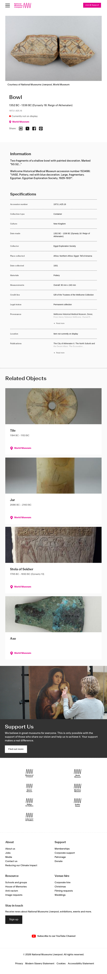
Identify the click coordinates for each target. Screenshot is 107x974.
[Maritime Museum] (78, 788)
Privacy (19, 963)
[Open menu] (7, 5)
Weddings (60, 895)
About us (10, 849)
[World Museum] (78, 773)
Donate (59, 861)
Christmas (60, 887)
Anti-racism (11, 891)
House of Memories (16, 887)
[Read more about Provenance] (75, 319)
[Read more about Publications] (75, 348)
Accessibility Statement (81, 963)
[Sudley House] (78, 802)
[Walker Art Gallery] (29, 802)
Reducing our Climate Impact (21, 865)
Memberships (62, 849)
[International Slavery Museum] (29, 788)
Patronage (60, 857)
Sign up (13, 919)
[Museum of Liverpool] (29, 773)
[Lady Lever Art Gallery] (29, 817)
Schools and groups (16, 882)
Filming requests (64, 891)
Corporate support (65, 853)
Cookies (61, 963)
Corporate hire (62, 882)
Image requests (13, 895)
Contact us (11, 861)
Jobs (8, 853)
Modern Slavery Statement (39, 963)
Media (8, 857)
